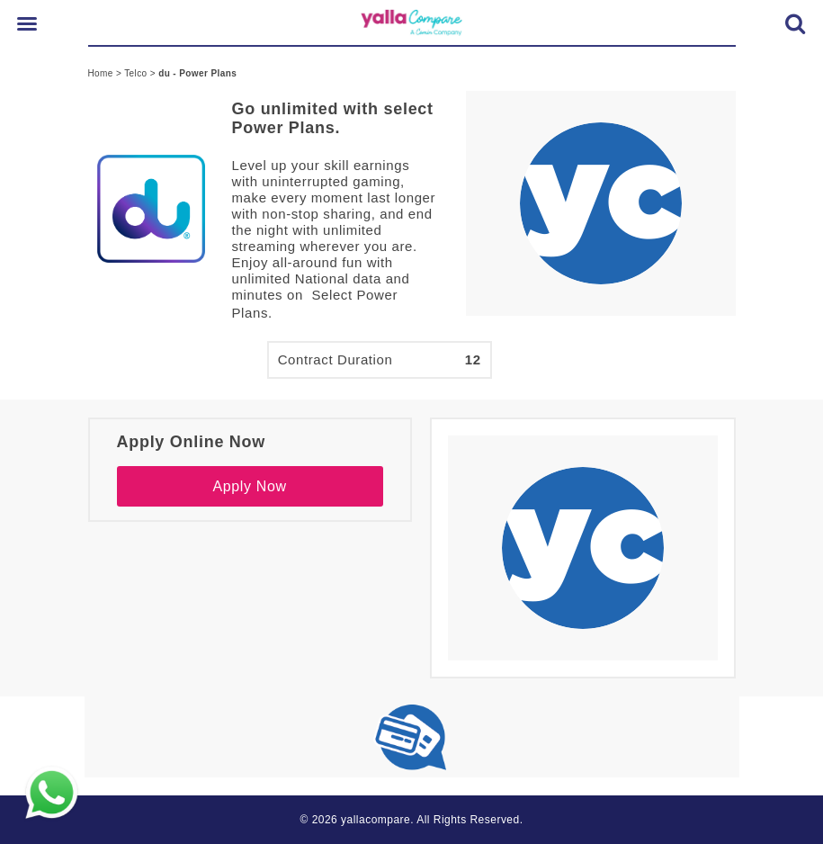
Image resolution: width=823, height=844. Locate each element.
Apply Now (249, 486)
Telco (137, 73)
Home (102, 73)
